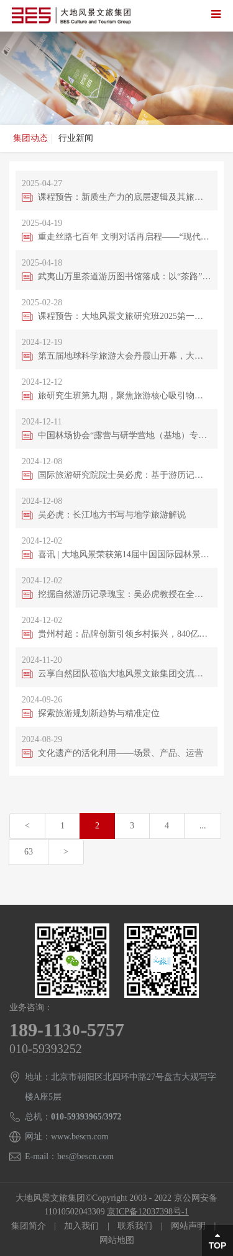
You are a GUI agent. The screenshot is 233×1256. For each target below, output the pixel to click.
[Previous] (27, 826)
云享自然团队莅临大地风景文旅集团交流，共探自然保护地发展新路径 (124, 673)
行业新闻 (75, 138)
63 (28, 851)
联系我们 (134, 1226)
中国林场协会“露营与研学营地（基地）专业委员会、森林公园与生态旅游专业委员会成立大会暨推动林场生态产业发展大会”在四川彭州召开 (124, 435)
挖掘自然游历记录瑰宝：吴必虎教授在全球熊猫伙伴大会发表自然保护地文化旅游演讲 (124, 594)
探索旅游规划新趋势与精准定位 (99, 713)
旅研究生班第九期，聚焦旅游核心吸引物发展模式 (124, 395)
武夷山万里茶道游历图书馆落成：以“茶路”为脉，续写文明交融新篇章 (124, 276)
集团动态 (30, 138)
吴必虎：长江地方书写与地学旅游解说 (112, 514)
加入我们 (81, 1226)
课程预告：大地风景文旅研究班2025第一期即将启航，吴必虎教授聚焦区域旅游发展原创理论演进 (124, 316)
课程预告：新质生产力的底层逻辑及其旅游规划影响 (124, 197)
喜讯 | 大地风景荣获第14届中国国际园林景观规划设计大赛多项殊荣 (124, 554)
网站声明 (188, 1226)
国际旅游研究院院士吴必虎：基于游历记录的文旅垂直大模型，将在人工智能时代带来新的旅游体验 (124, 475)
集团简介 (28, 1226)
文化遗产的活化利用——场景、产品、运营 (120, 753)
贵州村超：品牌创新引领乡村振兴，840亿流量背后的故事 (124, 634)
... (202, 825)
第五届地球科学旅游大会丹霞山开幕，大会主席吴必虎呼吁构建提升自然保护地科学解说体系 (124, 356)
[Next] (66, 852)
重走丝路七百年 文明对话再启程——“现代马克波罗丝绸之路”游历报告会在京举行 (124, 236)
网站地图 (116, 1240)
